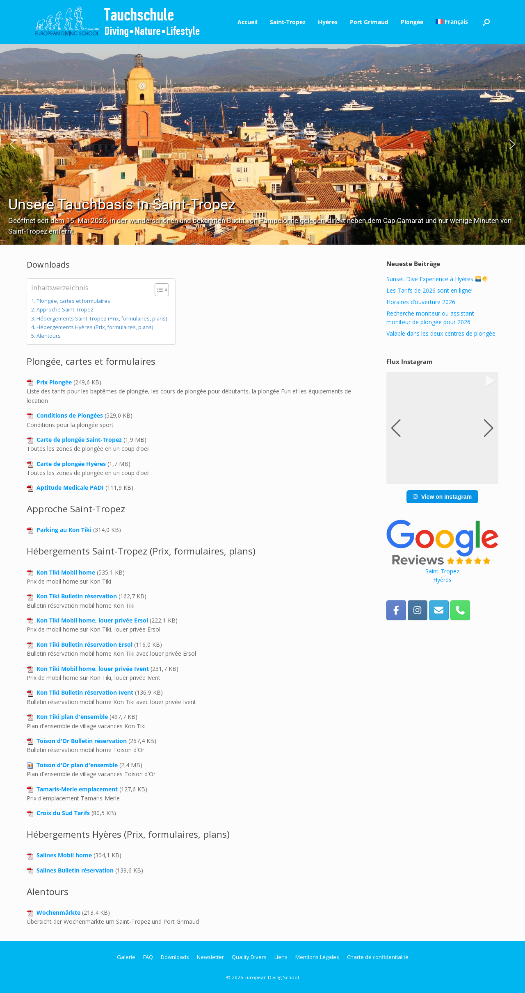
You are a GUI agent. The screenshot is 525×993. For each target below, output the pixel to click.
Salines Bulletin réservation (75, 870)
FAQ (148, 957)
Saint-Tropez (288, 22)
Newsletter (210, 957)
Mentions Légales (317, 957)
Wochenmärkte (58, 912)
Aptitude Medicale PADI (70, 487)
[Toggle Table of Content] (157, 290)
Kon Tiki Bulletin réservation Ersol (84, 644)
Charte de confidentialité (378, 957)
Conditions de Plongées (70, 415)
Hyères (328, 22)
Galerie (126, 957)
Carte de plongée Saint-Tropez (79, 439)
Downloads (175, 957)
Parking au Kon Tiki (64, 530)
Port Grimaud (369, 22)
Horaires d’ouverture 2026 (420, 302)
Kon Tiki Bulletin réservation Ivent (85, 692)
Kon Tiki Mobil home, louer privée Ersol (92, 620)
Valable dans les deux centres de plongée (440, 333)
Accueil (247, 22)
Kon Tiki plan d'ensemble (72, 716)
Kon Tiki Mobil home (66, 572)
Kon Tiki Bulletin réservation (77, 596)
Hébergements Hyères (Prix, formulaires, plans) (95, 327)
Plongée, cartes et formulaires (73, 301)
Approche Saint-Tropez (65, 309)
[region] (262, 144)
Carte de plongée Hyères (71, 464)
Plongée (412, 22)
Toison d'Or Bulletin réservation (82, 741)
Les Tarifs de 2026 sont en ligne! (429, 290)
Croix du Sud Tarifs (63, 813)
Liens (281, 957)
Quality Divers (249, 957)
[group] (442, 428)
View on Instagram (442, 496)
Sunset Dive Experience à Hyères (437, 279)
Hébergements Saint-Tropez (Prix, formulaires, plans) (102, 318)
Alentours (49, 335)
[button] (486, 22)
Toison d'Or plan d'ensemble (77, 765)
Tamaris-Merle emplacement (77, 789)
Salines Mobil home (64, 855)
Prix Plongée (54, 382)
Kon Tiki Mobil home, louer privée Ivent (93, 669)
